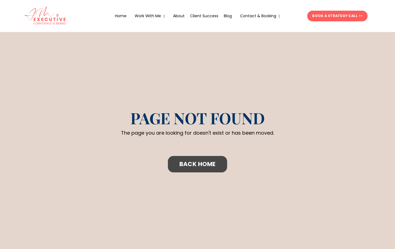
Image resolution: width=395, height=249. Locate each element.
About (179, 16)
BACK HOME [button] (197, 164)
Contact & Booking (260, 16)
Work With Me (150, 16)
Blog (228, 16)
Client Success (204, 16)
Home (120, 16)
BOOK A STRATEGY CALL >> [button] (337, 15)
